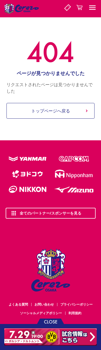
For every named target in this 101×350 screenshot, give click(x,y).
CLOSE (50, 321)
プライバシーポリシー (76, 304)
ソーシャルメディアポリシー (41, 313)
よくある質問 (18, 304)
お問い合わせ (44, 304)
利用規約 (74, 313)
